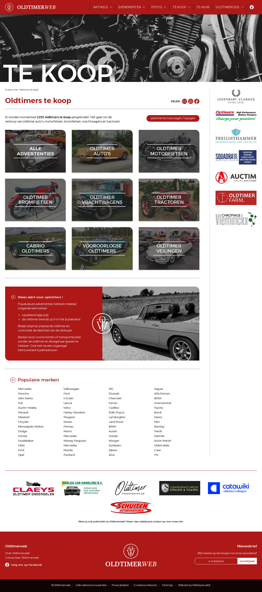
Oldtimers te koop (28, 89)
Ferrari (113, 403)
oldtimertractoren (169, 199)
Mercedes (24, 388)
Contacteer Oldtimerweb (22, 557)
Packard (69, 454)
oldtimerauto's (102, 151)
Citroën (68, 398)
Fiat (20, 403)
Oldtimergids (227, 7)
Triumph (114, 393)
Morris (67, 431)
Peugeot (69, 417)
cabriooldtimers (35, 248)
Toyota (158, 407)
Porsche (23, 393)
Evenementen (129, 7)
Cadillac (114, 407)
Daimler (159, 436)
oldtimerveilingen (169, 248)
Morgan (114, 440)
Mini (157, 421)
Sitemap (167, 585)
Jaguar (158, 388)
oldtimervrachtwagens (102, 199)
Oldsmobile (161, 445)
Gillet (21, 445)
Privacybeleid (120, 585)
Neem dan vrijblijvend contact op (146, 521)
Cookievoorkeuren (145, 585)
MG (111, 388)
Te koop (179, 7)
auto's (39, 121)
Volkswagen (71, 388)
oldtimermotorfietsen (169, 151)
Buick (158, 412)
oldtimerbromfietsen (35, 199)
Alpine (113, 450)
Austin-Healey (27, 407)
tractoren (113, 121)
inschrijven (247, 561)
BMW (158, 398)
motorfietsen (54, 121)
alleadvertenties (35, 151)
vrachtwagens (92, 121)
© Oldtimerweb (61, 585)
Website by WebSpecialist (194, 585)
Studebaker (26, 440)
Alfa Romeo (162, 393)
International (162, 403)
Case (157, 450)
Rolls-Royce (116, 412)
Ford (66, 393)
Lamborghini (117, 417)
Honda (22, 436)
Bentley (159, 426)
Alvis (112, 454)
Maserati (24, 417)
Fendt (158, 431)
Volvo (66, 407)
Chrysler (23, 421)
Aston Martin (162, 440)
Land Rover (116, 421)
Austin (113, 431)
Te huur (202, 7)
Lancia (67, 403)
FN (156, 454)
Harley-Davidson (74, 412)
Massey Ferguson (74, 440)
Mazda (68, 450)
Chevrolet (115, 398)
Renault (23, 412)
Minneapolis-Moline (30, 426)
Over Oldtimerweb (17, 553)
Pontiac (68, 426)
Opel (21, 454)
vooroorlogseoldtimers (102, 248)
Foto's (156, 7)
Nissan (67, 421)
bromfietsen (72, 121)
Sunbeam (115, 445)
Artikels (100, 7)
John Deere (25, 398)
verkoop (11, 121)
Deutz (158, 417)
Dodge (22, 431)
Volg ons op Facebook (26, 564)
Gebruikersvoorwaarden (91, 585)
